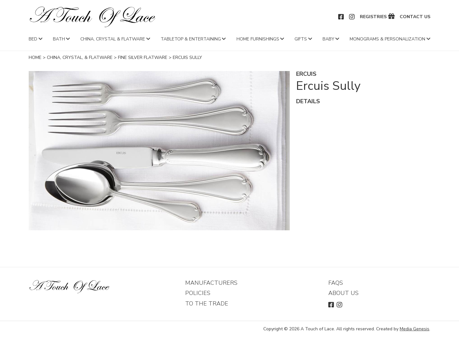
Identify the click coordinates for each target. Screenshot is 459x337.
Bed (33, 39)
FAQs (335, 283)
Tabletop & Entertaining (191, 39)
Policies (197, 293)
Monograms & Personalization (387, 39)
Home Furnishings (258, 39)
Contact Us (415, 17)
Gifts (301, 39)
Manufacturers (211, 283)
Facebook (341, 17)
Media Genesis (414, 329)
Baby (328, 39)
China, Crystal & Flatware (112, 39)
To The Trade (206, 303)
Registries (373, 17)
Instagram (352, 17)
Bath (59, 39)
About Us (343, 293)
